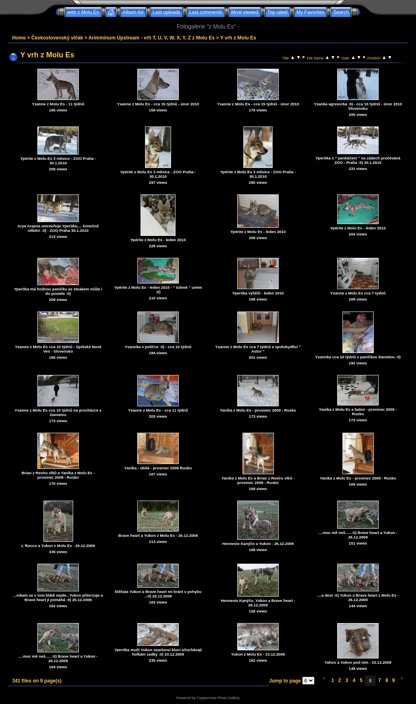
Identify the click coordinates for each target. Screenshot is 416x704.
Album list (133, 12)
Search (341, 12)
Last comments (205, 12)
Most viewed (244, 12)
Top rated (277, 12)
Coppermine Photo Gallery (218, 698)
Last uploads (166, 12)
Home (19, 38)
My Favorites (311, 12)
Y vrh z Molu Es (238, 38)
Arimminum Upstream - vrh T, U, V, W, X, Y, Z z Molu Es (152, 38)
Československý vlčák (57, 38)
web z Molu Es (83, 12)
